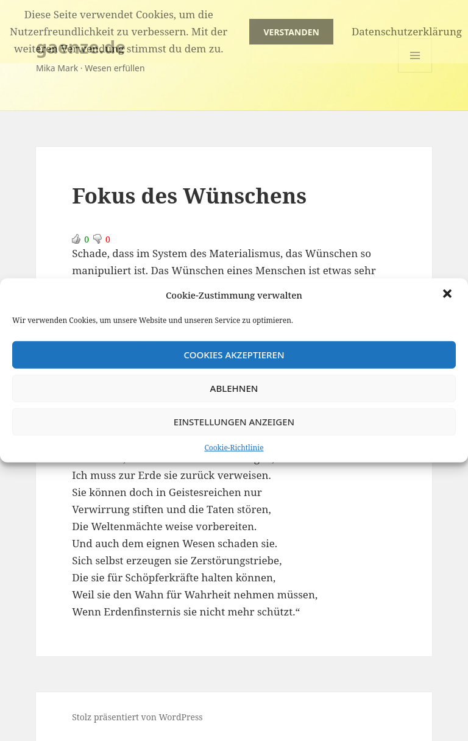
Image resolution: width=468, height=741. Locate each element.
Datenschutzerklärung (407, 31)
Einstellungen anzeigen (234, 422)
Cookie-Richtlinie (233, 447)
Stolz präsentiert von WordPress (137, 717)
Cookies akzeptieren (233, 355)
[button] (448, 295)
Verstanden (291, 32)
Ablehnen (234, 388)
